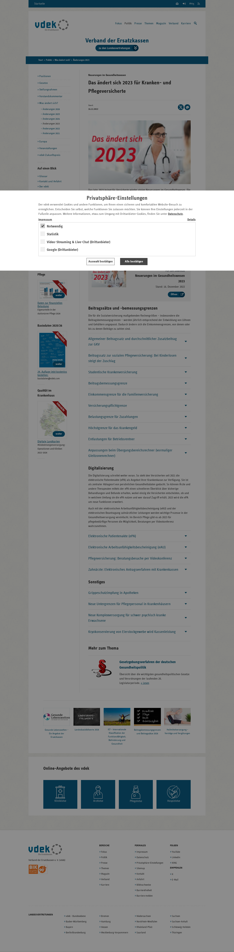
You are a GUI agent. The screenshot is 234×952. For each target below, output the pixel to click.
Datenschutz (175, 214)
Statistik (53, 234)
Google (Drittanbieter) (62, 250)
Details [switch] (191, 219)
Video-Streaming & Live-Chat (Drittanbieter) (78, 242)
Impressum (45, 219)
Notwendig (55, 226)
